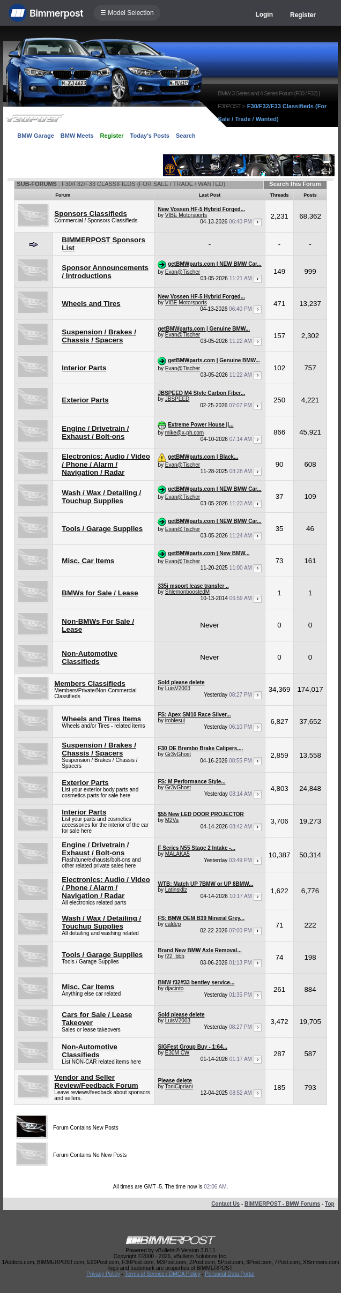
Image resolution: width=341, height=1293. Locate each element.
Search (186, 135)
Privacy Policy (103, 1274)
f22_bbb (174, 956)
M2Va (172, 820)
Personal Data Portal (229, 1274)
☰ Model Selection (127, 13)
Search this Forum (295, 184)
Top (330, 1204)
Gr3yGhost (178, 754)
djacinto (174, 988)
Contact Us (225, 1204)
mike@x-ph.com (184, 433)
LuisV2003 (177, 688)
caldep (173, 924)
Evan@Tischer (182, 272)
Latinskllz (176, 890)
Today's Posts (149, 135)
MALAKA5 (177, 854)
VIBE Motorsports (186, 215)
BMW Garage (35, 135)
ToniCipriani (179, 1086)
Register (303, 15)
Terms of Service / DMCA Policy (162, 1274)
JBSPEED (177, 399)
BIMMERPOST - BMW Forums (282, 1204)
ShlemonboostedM (187, 592)
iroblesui (175, 720)
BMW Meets (77, 135)
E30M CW (177, 1053)
